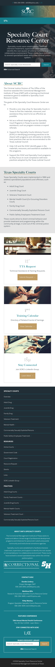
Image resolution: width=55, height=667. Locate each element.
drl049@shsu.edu (32, 3)
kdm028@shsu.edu (33, 606)
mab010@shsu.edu (33, 596)
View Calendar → (27, 326)
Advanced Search (12, 69)
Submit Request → (27, 277)
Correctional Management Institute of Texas (27, 664)
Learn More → (27, 376)
